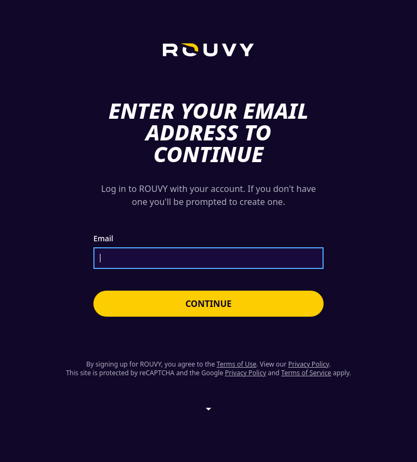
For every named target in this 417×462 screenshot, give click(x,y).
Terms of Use (236, 364)
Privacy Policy (308, 364)
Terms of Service (306, 372)
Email (103, 238)
